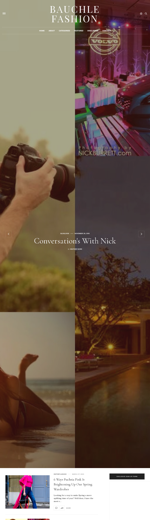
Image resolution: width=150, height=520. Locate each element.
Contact (106, 31)
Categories (64, 31)
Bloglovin (64, 233)
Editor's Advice (60, 474)
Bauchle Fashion (75, 13)
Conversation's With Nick (75, 241)
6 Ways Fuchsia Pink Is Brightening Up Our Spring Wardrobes (73, 484)
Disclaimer (92, 31)
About (52, 31)
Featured (78, 31)
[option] (75, 234)
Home (41, 31)
